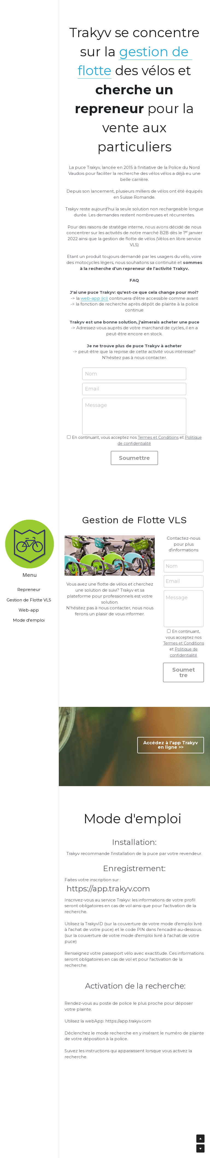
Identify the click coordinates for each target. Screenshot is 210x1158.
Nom (91, 374)
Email (92, 389)
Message (96, 405)
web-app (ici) (94, 298)
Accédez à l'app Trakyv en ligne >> (170, 745)
